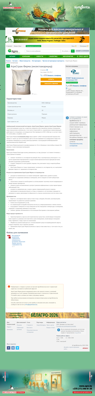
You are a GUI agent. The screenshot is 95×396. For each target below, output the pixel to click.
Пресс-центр (83, 56)
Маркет (9, 327)
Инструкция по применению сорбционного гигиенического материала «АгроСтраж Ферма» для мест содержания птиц (18, 240)
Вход (73, 46)
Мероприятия (68, 56)
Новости (39, 56)
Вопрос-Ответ (17, 46)
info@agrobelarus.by (31, 304)
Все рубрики (66, 51)
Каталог (12, 56)
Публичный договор (20, 328)
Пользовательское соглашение (32, 331)
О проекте (9, 46)
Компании (26, 56)
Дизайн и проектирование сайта (71, 348)
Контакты (29, 327)
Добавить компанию (82, 51)
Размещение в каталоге (33, 46)
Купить (51, 79)
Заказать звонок (51, 84)
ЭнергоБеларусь (41, 325)
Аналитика (53, 56)
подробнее (78, 333)
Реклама (19, 325)
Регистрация (83, 46)
